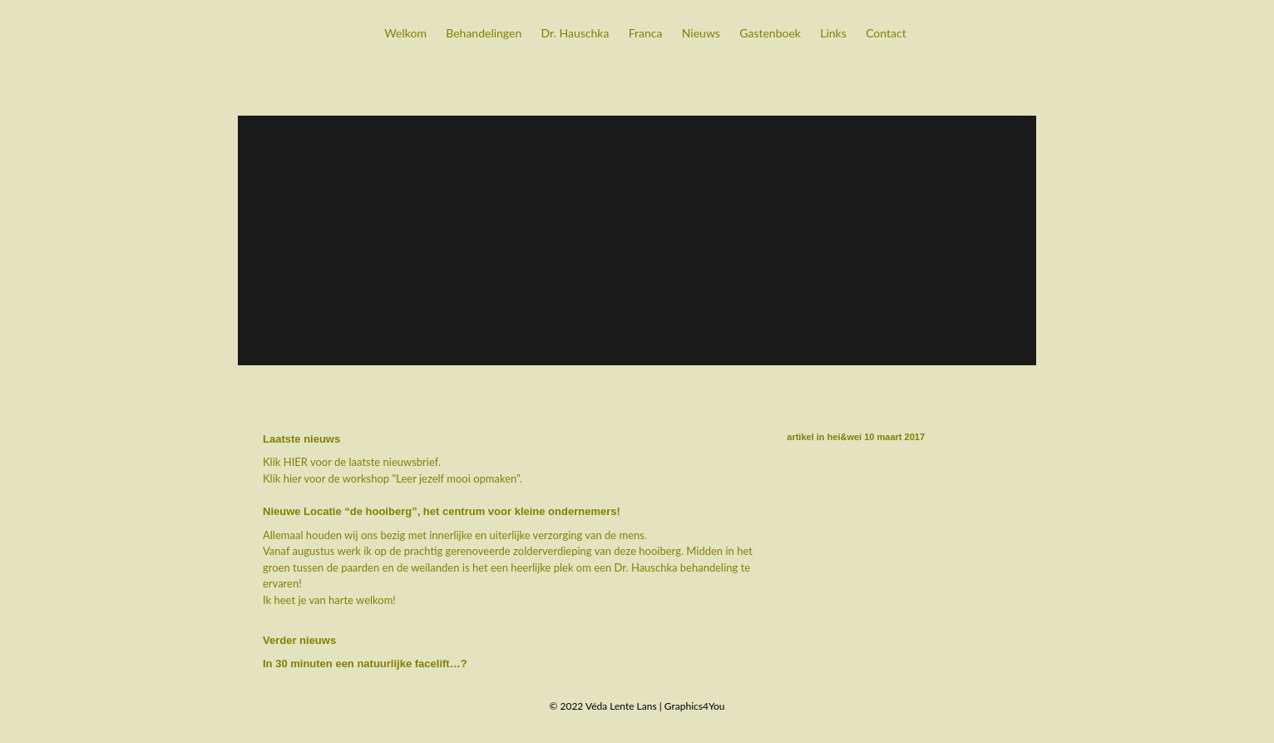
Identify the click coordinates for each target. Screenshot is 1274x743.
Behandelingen (483, 33)
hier (293, 478)
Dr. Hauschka (575, 33)
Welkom (405, 33)
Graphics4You (694, 706)
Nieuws (701, 33)
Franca (646, 33)
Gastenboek (770, 33)
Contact (886, 33)
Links (833, 33)
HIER (296, 461)
